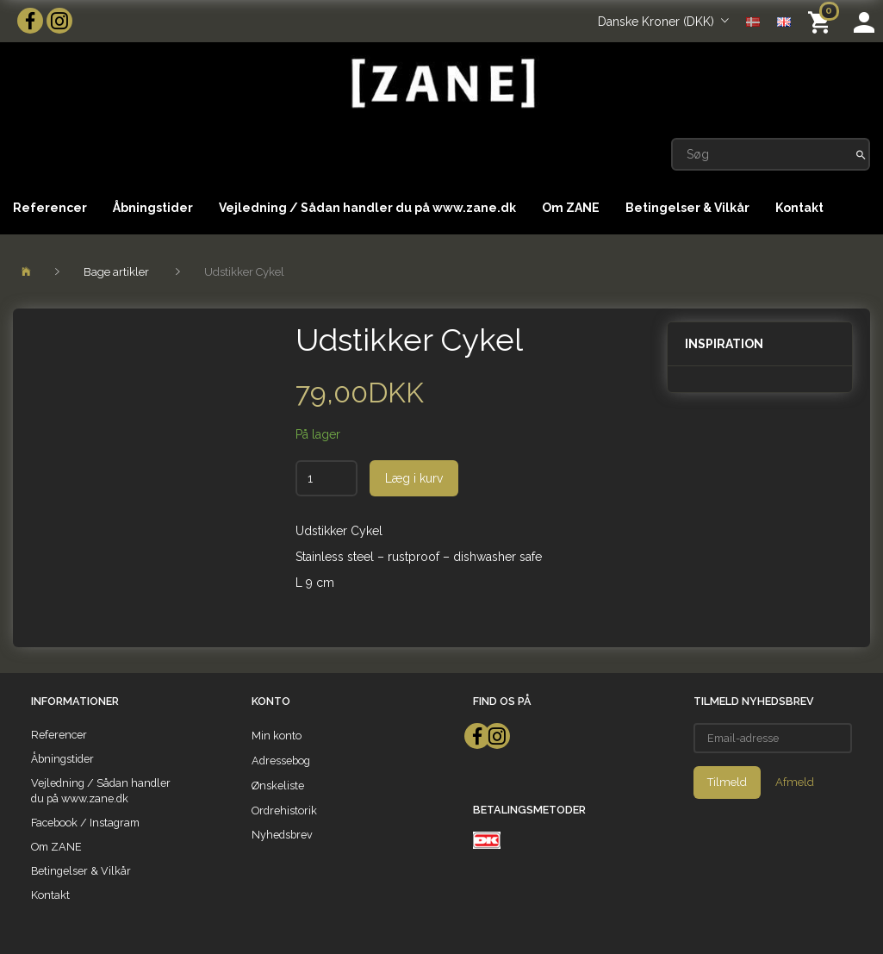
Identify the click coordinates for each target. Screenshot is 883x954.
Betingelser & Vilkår (687, 208)
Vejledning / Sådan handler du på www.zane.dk (367, 208)
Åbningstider (153, 208)
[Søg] (861, 154)
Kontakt (799, 208)
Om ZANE (571, 208)
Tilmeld (727, 782)
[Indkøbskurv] (822, 21)
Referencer (50, 208)
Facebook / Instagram (85, 822)
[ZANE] (441, 83)
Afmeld (794, 782)
